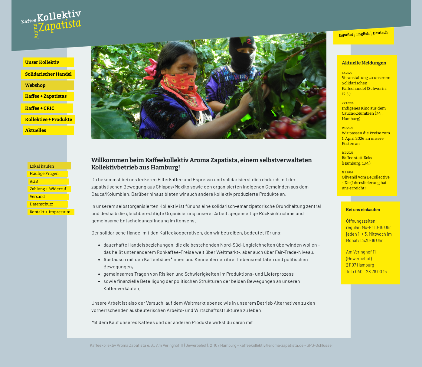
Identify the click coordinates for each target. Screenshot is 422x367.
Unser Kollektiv (42, 62)
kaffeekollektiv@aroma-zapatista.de (271, 345)
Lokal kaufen (42, 166)
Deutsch (380, 32)
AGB (34, 181)
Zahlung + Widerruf (48, 189)
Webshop (35, 85)
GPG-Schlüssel (319, 345)
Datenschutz (41, 204)
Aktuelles (35, 130)
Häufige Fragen (44, 173)
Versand (37, 196)
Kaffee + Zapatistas (46, 96)
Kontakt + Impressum (50, 212)
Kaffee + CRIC (39, 108)
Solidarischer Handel (48, 74)
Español (346, 35)
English (363, 34)
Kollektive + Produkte (48, 119)
